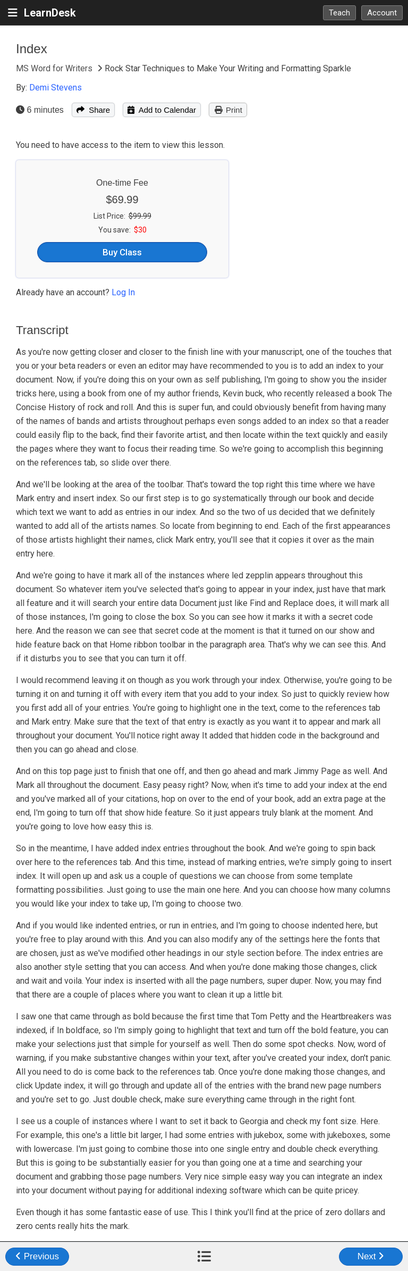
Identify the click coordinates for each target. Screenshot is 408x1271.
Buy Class (122, 252)
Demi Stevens (55, 87)
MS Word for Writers (55, 68)
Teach (339, 13)
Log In (123, 292)
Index (31, 48)
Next (371, 1256)
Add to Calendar (162, 109)
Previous (37, 1256)
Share (93, 109)
